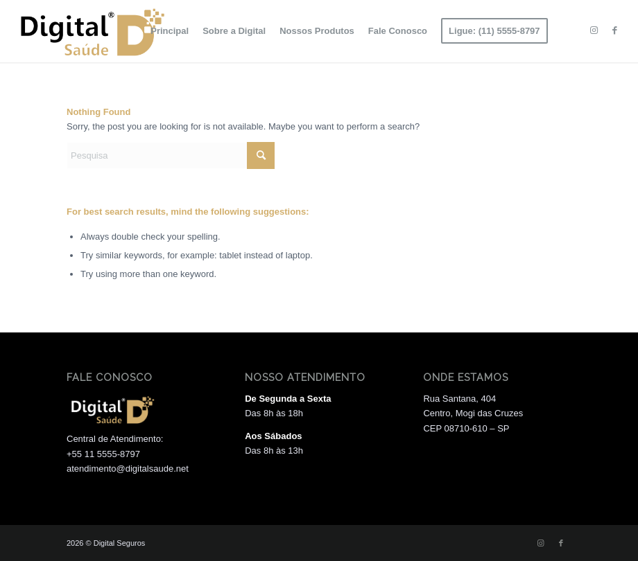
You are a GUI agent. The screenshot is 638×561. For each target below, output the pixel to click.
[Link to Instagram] (594, 30)
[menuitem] (170, 31)
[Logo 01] (90, 31)
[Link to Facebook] (615, 30)
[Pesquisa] (171, 155)
